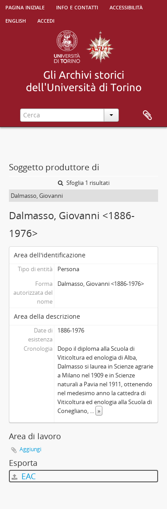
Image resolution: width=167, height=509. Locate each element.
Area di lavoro (147, 115)
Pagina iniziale (25, 7)
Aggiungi (30, 449)
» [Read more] (99, 411)
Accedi (45, 20)
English (15, 20)
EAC (24, 476)
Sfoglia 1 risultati (84, 183)
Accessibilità (126, 7)
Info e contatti (77, 7)
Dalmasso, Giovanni (37, 196)
